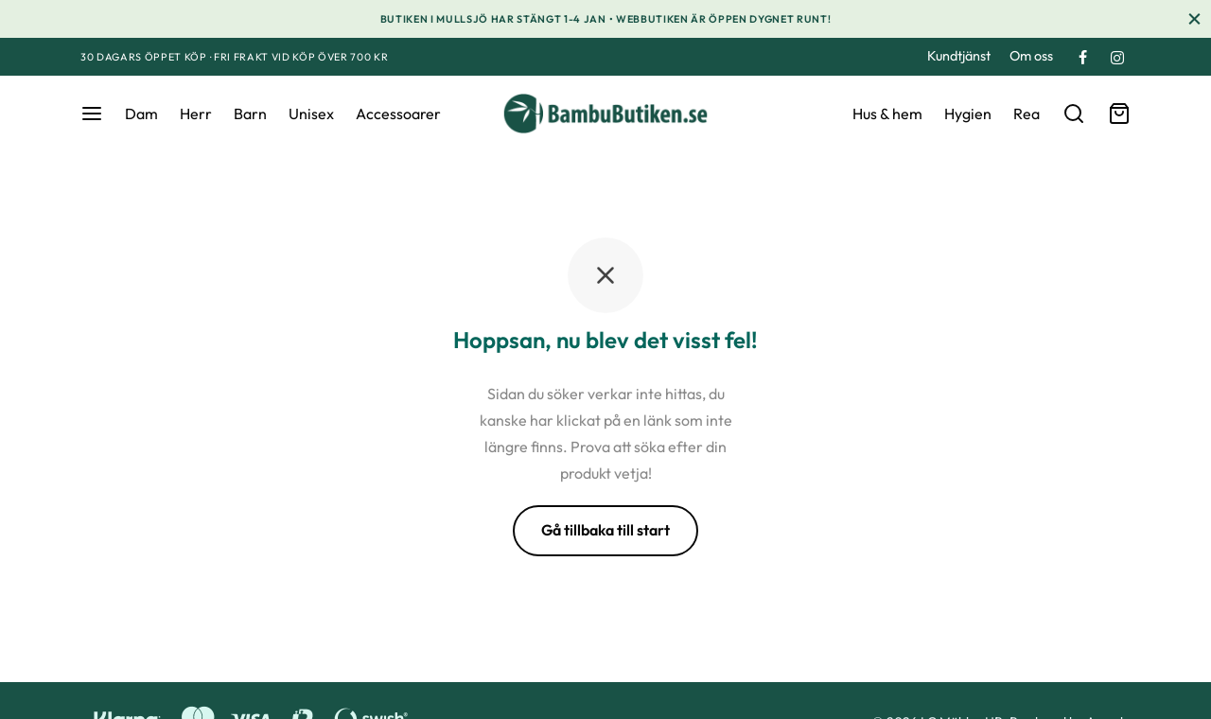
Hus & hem (887, 113)
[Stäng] (1194, 18)
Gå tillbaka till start (605, 529)
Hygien (968, 113)
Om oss (1031, 55)
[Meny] (91, 113)
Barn (250, 113)
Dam (141, 113)
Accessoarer (398, 113)
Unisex (311, 113)
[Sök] (1073, 113)
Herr (196, 113)
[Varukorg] (1119, 113)
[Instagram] (1117, 59)
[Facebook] (1083, 59)
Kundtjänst (959, 55)
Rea (1026, 113)
